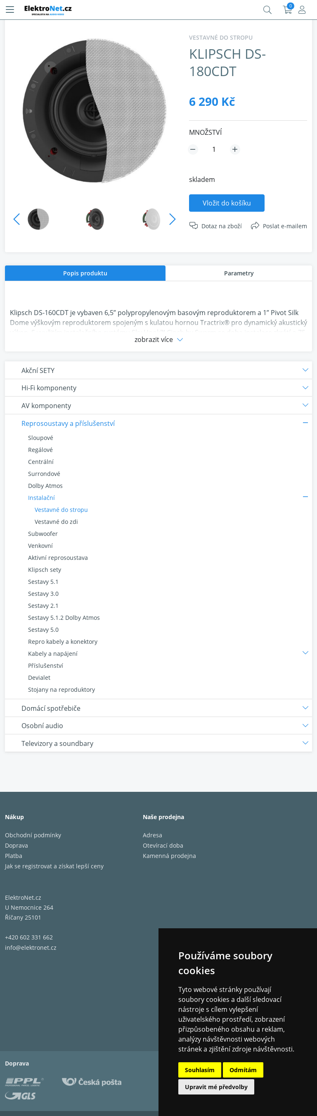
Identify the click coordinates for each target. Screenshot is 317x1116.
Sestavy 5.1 (43, 581)
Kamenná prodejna (169, 856)
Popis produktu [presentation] (85, 273)
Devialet (39, 677)
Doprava (16, 845)
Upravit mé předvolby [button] (216, 1087)
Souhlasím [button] (200, 1070)
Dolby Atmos (45, 486)
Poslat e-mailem (285, 226)
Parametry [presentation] (239, 273)
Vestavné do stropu (61, 510)
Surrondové (44, 474)
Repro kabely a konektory (62, 641)
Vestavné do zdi (56, 522)
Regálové (40, 450)
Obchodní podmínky (33, 835)
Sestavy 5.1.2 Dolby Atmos (64, 617)
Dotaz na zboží (221, 226)
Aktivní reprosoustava (58, 558)
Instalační (41, 498)
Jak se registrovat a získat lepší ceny (54, 866)
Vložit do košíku (227, 203)
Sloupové (40, 438)
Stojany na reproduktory (61, 689)
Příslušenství (45, 665)
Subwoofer (43, 534)
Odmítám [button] (243, 1070)
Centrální (41, 462)
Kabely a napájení (53, 653)
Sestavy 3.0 (43, 593)
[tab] (85, 273)
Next (172, 219)
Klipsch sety (44, 570)
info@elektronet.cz (31, 947)
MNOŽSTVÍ (205, 132)
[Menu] (10, 10)
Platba (13, 856)
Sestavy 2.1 (43, 605)
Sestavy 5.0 (43, 629)
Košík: (287, 9)
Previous (16, 219)
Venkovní (40, 546)
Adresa (152, 835)
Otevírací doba (163, 845)
